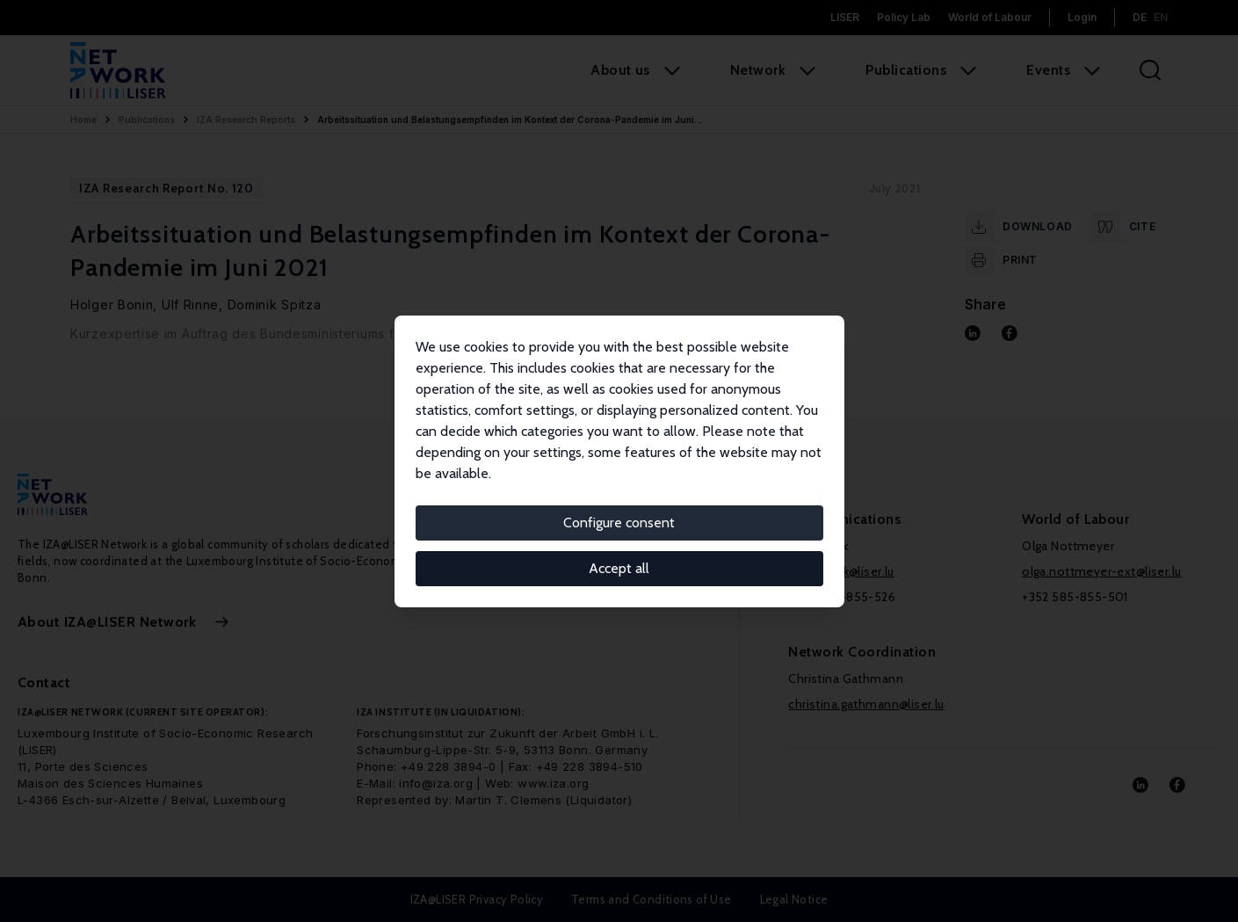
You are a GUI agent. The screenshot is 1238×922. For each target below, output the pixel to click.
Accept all (619, 568)
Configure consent (619, 522)
